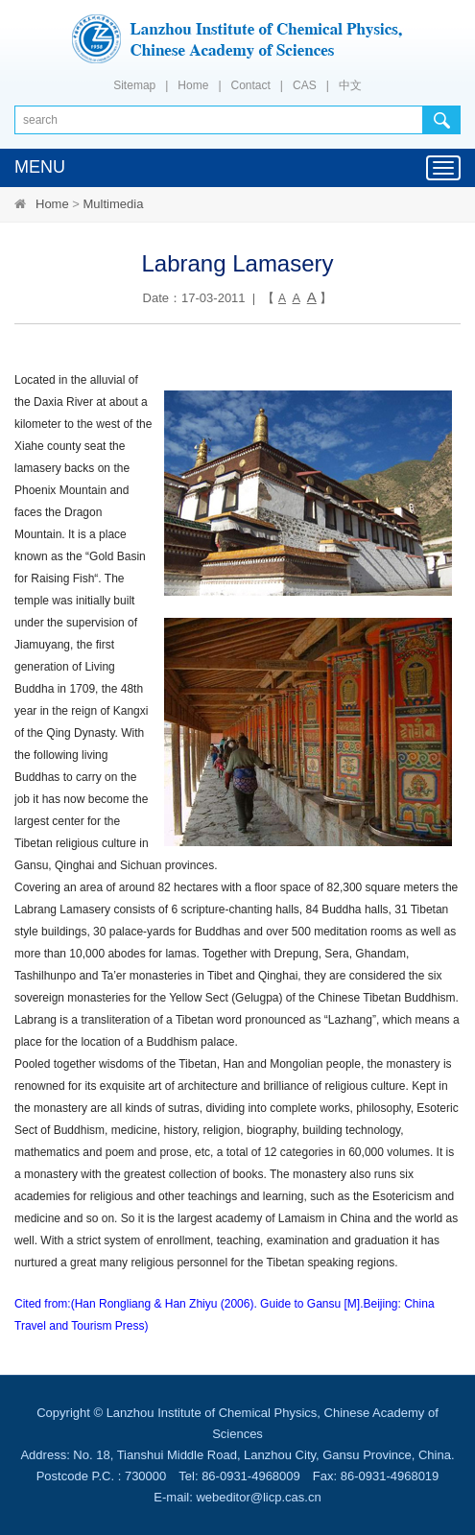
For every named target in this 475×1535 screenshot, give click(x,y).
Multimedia (113, 204)
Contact (251, 85)
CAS (305, 85)
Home (193, 85)
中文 (350, 85)
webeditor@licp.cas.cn (258, 1497)
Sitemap (134, 85)
